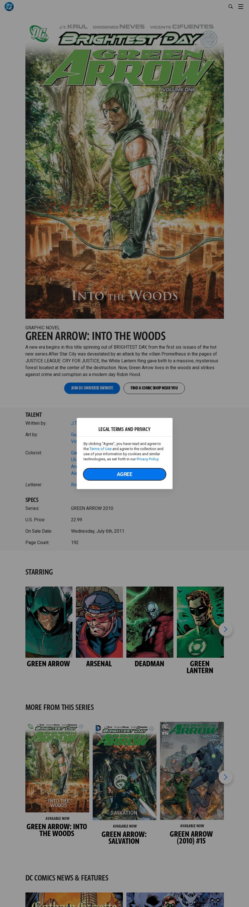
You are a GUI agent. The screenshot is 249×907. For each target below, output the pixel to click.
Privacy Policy (147, 459)
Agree (124, 474)
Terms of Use (101, 449)
